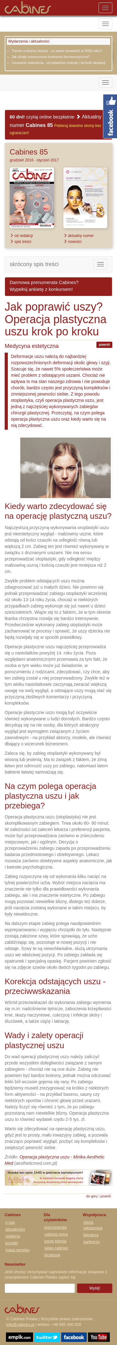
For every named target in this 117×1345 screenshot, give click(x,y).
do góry (92, 1196)
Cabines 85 (29, 152)
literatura (91, 1235)
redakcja (12, 1236)
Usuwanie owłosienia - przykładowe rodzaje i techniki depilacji (58, 63)
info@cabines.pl (20, 1324)
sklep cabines (56, 1248)
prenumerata (55, 1227)
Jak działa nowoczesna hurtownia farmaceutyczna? (51, 57)
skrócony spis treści (34, 264)
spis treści (20, 241)
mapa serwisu (17, 1250)
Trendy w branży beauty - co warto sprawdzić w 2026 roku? (57, 51)
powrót (104, 344)
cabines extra (56, 1234)
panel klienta (55, 1241)
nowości (72, 241)
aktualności (15, 1229)
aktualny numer (78, 236)
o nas (10, 1222)
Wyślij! (94, 1288)
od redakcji (21, 236)
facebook (52, 1255)
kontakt (11, 1243)
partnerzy (91, 1242)
